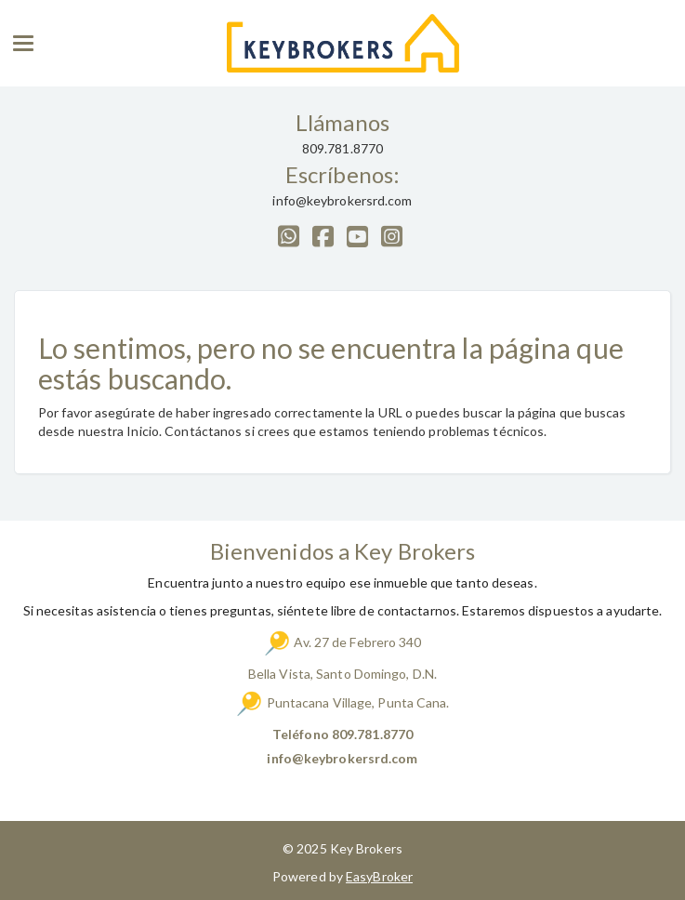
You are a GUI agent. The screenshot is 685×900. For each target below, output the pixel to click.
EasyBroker (379, 876)
